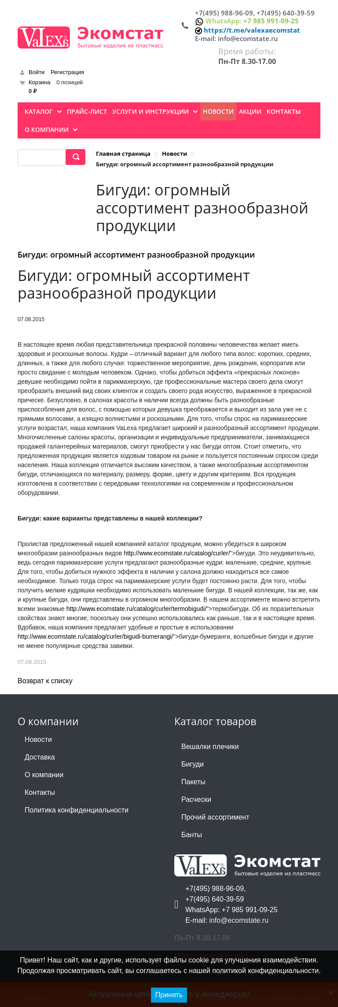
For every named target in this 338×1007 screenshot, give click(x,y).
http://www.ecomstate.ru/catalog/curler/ (177, 553)
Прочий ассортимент (215, 817)
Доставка (40, 757)
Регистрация (67, 72)
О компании (44, 775)
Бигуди (192, 764)
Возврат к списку (45, 681)
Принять (169, 995)
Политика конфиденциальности (77, 810)
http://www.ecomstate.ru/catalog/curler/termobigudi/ (136, 608)
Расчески (196, 799)
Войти (36, 72)
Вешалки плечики (210, 746)
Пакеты (193, 782)
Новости (38, 739)
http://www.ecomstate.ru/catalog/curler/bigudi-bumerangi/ (95, 636)
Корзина (40, 82)
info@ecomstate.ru (248, 38)
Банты (191, 835)
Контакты (40, 792)
